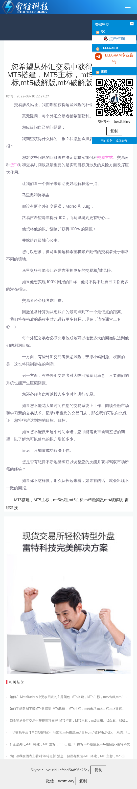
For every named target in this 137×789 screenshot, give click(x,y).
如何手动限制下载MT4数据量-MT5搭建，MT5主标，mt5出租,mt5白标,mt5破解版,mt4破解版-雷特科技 (64, 708)
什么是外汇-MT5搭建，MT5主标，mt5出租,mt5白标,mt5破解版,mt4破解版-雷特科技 (68, 744)
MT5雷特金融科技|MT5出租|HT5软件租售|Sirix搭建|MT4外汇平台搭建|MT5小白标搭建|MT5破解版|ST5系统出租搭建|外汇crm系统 (30, 7)
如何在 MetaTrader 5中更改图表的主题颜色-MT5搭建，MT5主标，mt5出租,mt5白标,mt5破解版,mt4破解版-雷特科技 (65, 696)
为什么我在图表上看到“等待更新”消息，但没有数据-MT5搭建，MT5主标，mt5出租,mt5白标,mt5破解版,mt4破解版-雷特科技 (65, 756)
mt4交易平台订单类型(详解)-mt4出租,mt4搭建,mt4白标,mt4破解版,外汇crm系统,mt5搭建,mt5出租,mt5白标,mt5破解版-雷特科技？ (67, 732)
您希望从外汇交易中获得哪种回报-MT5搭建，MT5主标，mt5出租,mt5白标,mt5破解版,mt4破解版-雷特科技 (67, 720)
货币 (14, 165)
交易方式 (105, 157)
